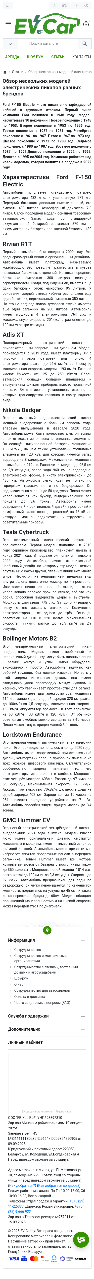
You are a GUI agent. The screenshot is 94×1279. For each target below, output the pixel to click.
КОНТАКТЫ (81, 57)
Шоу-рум (21, 978)
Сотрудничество (27, 950)
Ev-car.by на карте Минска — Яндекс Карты (47, 1111)
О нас (18, 984)
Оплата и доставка (29, 997)
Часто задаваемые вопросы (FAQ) (42, 1003)
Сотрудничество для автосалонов (42, 990)
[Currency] (8, 5)
